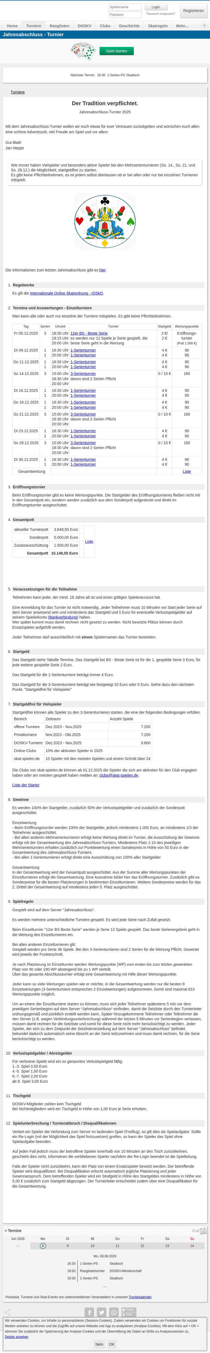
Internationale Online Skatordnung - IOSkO (66, 293)
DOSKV (84, 26)
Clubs (105, 26)
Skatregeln (158, 26)
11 (117, 1246)
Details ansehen (16, 1337)
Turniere (33, 26)
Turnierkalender (140, 1297)
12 (142, 1246)
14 (192, 1246)
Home (12, 26)
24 (18, 1246)
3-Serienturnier (83, 373)
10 (92, 1246)
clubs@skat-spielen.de (119, 775)
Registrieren (193, 10)
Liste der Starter (26, 785)
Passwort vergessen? (160, 13)
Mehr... (182, 26)
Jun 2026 (18, 1239)
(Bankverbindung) (63, 617)
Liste (187, 471)
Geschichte (129, 26)
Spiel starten (116, 51)
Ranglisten (59, 26)
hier (102, 270)
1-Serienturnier (83, 350)
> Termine (13, 1230)
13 (167, 1246)
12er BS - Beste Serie (89, 333)
